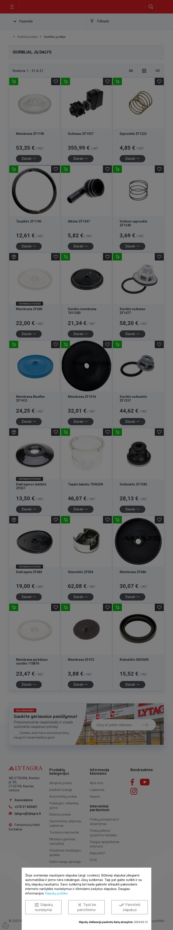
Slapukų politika (56, 893)
